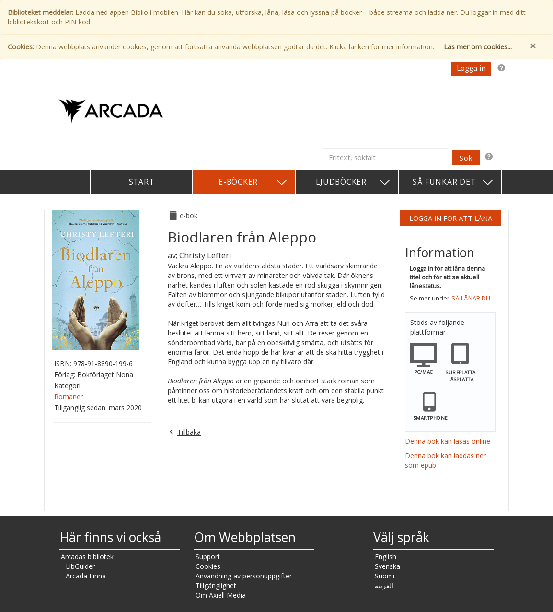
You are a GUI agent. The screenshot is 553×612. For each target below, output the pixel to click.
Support (208, 556)
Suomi (384, 575)
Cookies (208, 566)
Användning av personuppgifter (244, 575)
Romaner (68, 396)
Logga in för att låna (450, 218)
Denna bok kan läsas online (447, 441)
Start (141, 181)
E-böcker (253, 182)
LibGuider (80, 566)
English (385, 556)
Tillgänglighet (216, 585)
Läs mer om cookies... (478, 46)
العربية (384, 585)
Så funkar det (453, 182)
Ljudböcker (353, 182)
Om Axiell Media (221, 595)
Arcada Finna (86, 575)
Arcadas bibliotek (87, 556)
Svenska (387, 566)
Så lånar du (470, 298)
